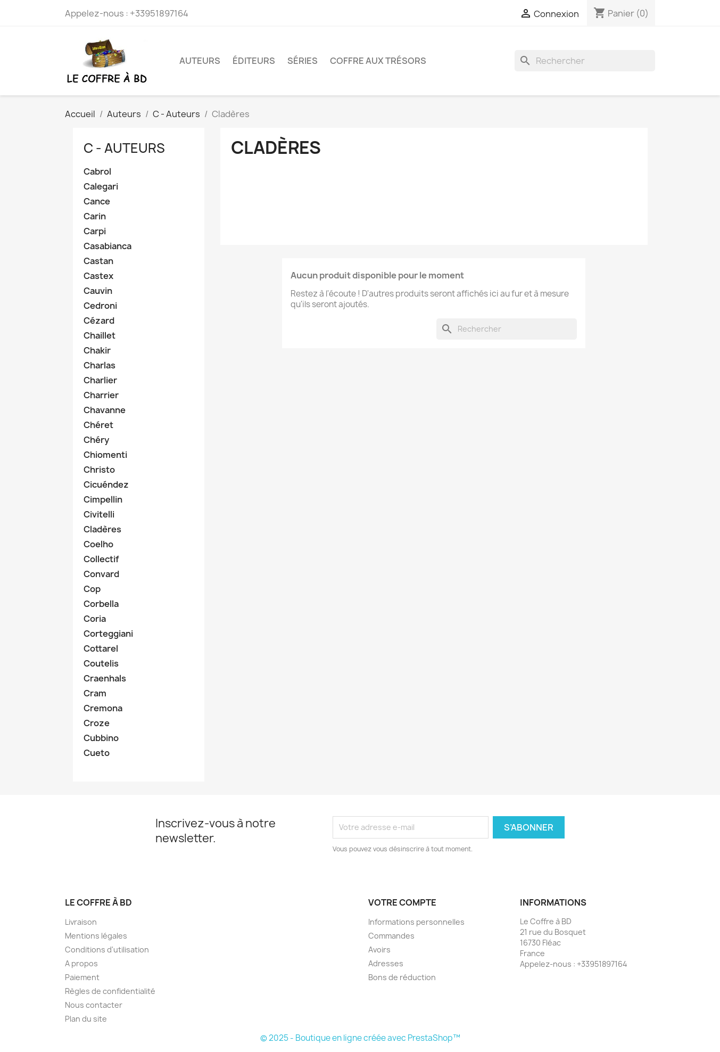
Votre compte (402, 902)
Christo (99, 469)
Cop (92, 589)
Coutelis (101, 663)
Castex (98, 276)
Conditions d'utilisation (107, 949)
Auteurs (199, 61)
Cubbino (101, 738)
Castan (98, 261)
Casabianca (107, 246)
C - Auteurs (124, 148)
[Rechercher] (585, 60)
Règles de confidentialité (110, 991)
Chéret (98, 425)
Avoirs (379, 949)
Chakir (97, 350)
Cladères (102, 529)
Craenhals (105, 678)
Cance (97, 201)
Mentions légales (96, 936)
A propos (81, 963)
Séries (302, 61)
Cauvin (98, 291)
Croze (97, 723)
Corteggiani (108, 633)
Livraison (81, 922)
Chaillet (99, 335)
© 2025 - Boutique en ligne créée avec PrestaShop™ (360, 1037)
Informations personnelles (416, 922)
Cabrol (97, 171)
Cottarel (101, 648)
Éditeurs (254, 61)
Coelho (98, 544)
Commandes (391, 936)
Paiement (82, 977)
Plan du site (86, 1019)
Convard (101, 574)
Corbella (101, 604)
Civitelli (99, 514)
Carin (95, 216)
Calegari (101, 186)
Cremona (103, 708)
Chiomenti (105, 455)
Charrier (101, 395)
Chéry (96, 440)
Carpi (95, 231)
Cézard (99, 320)
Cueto (97, 753)
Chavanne (105, 410)
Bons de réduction (402, 977)
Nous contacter (93, 1005)
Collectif (101, 559)
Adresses (385, 963)
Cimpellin (103, 499)
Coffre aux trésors (378, 61)
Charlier (100, 380)
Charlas (99, 365)
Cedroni (100, 305)
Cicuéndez (106, 484)
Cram (95, 693)
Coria (95, 618)
